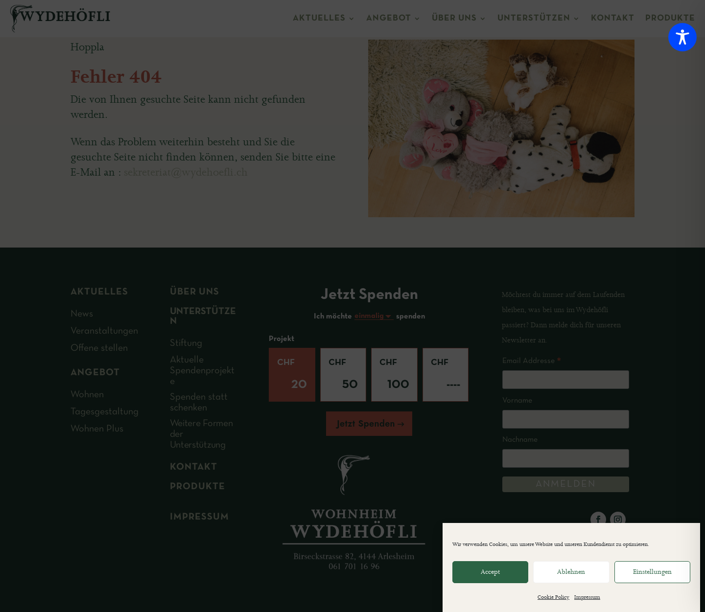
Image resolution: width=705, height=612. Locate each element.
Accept (490, 572)
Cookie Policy (553, 597)
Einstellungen (652, 572)
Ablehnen (571, 572)
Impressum (587, 597)
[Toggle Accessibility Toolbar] (682, 37)
